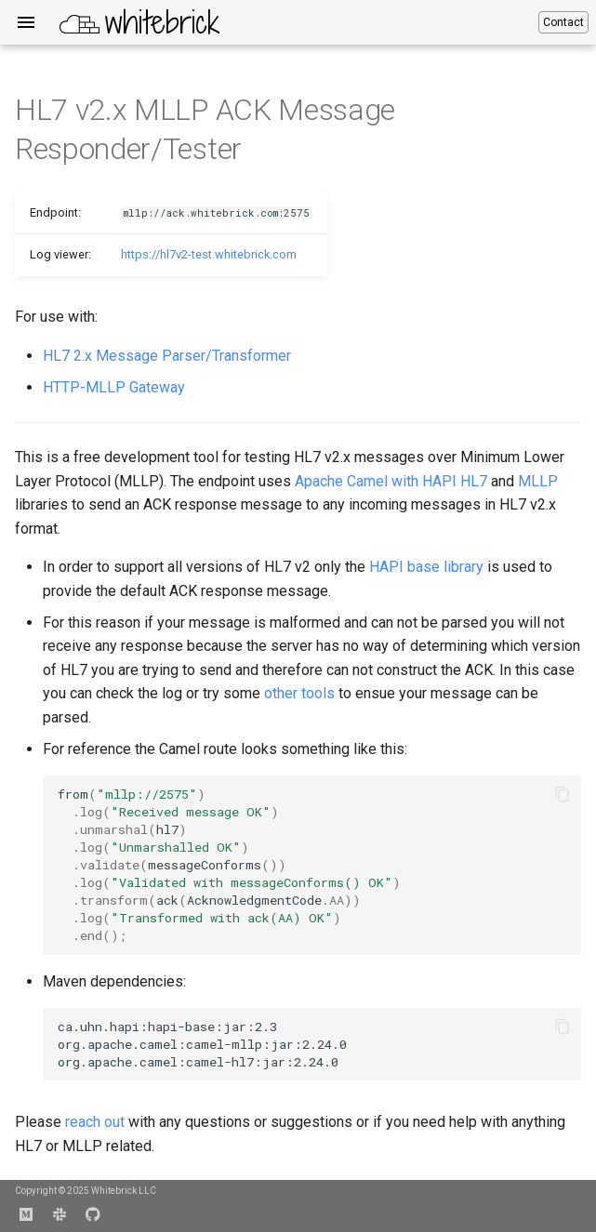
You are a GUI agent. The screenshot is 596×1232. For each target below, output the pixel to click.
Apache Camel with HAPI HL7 (391, 481)
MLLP (538, 481)
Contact (563, 22)
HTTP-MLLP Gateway (114, 387)
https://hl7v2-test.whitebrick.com (209, 254)
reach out (95, 1122)
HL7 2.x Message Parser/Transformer (167, 355)
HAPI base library (426, 567)
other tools (299, 693)
